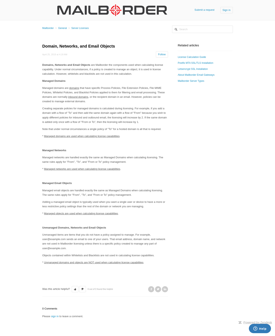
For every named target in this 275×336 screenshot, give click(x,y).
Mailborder (48, 28)
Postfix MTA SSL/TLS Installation (195, 63)
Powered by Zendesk (257, 322)
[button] (75, 289)
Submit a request (204, 9)
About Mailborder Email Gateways (196, 74)
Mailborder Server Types (191, 81)
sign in (55, 316)
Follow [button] (162, 54)
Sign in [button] (227, 10)
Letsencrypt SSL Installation (193, 69)
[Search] (202, 29)
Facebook (151, 289)
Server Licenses (80, 28)
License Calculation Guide (192, 57)
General (62, 28)
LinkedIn (165, 289)
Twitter (158, 289)
